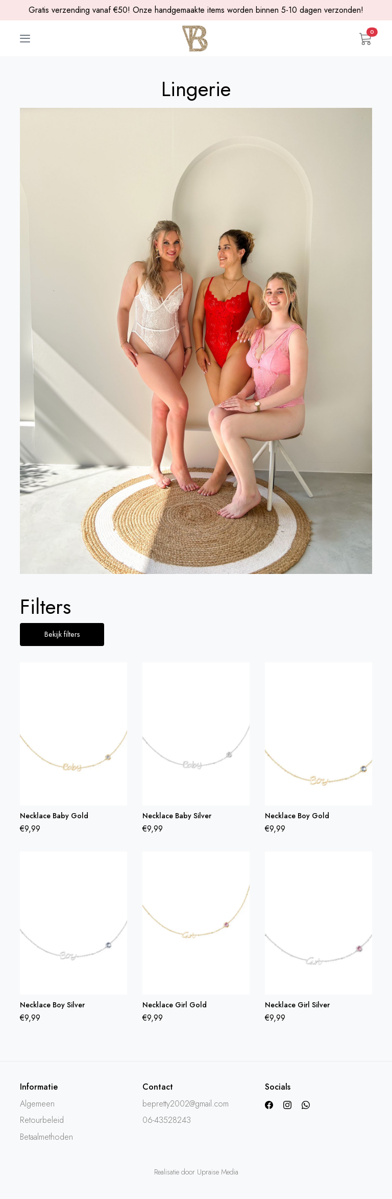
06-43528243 (166, 1121)
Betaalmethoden (46, 1137)
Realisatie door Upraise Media (196, 1172)
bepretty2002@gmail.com (185, 1105)
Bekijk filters (62, 634)
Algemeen (37, 1105)
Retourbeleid (42, 1121)
